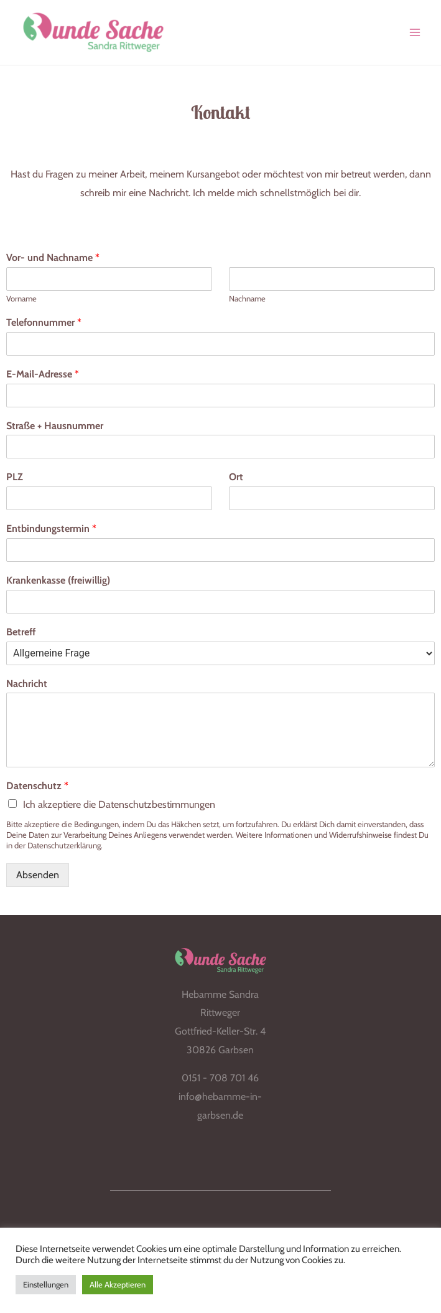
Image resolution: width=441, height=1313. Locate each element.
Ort (236, 484)
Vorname (21, 305)
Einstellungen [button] (45, 1284)
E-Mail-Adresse (42, 381)
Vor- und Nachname (53, 264)
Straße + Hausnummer (54, 432)
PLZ (14, 484)
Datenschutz (37, 793)
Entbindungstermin (51, 535)
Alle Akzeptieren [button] (118, 1284)
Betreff (20, 639)
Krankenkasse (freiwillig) (58, 587)
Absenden (37, 882)
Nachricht (26, 690)
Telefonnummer (43, 329)
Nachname (247, 305)
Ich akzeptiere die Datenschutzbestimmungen (119, 811)
